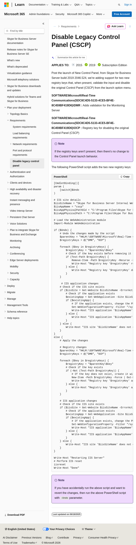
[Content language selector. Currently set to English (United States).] (20, 529)
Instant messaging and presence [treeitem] (22, 202)
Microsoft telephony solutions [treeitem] (23, 79)
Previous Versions (31, 537)
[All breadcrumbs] (55, 26)
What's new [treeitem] (13, 60)
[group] (92, 326)
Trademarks (28, 542)
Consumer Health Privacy (102, 537)
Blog (48, 537)
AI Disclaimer (10, 537)
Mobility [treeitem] (14, 266)
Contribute (63, 537)
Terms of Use (10, 542)
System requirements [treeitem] (24, 126)
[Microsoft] (6, 4)
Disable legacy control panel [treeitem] (26, 163)
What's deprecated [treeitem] (17, 66)
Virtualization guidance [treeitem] (19, 73)
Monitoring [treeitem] (15, 240)
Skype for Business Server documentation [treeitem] (21, 41)
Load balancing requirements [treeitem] (21, 135)
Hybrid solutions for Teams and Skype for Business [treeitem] (24, 99)
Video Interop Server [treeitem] (21, 210)
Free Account (122, 14)
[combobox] (24, 31)
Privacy (77, 537)
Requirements (68, 26)
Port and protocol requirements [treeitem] (22, 152)
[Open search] (119, 5)
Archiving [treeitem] (15, 247)
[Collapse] (43, 23)
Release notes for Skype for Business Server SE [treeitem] (22, 51)
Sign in (128, 4)
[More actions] (130, 26)
